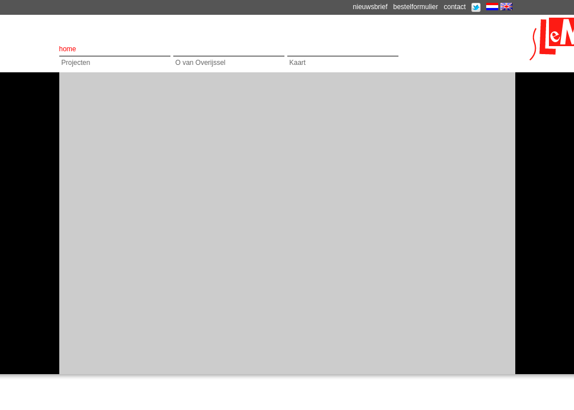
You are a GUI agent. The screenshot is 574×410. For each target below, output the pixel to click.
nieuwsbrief (370, 7)
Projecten (76, 63)
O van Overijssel (201, 63)
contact (454, 7)
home (67, 49)
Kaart (298, 63)
